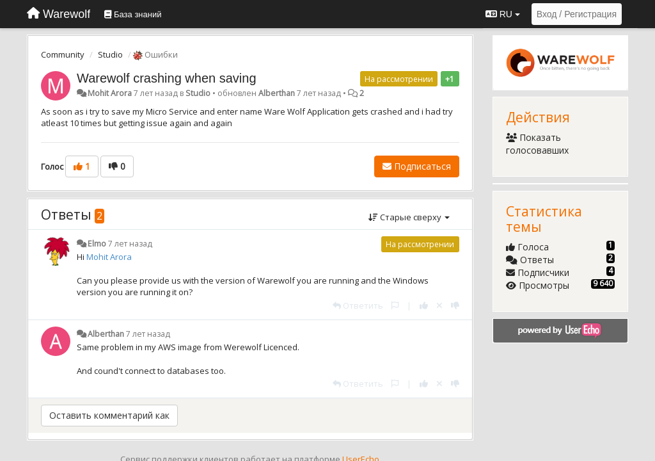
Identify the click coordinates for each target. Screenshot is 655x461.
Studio (110, 54)
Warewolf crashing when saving (166, 78)
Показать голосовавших (537, 143)
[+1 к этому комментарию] (424, 305)
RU (502, 14)
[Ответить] (358, 305)
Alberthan (276, 93)
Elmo (97, 243)
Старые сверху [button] (409, 217)
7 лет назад (130, 243)
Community (62, 54)
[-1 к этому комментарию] (455, 305)
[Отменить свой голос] (439, 305)
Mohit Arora (110, 93)
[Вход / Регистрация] (577, 14)
